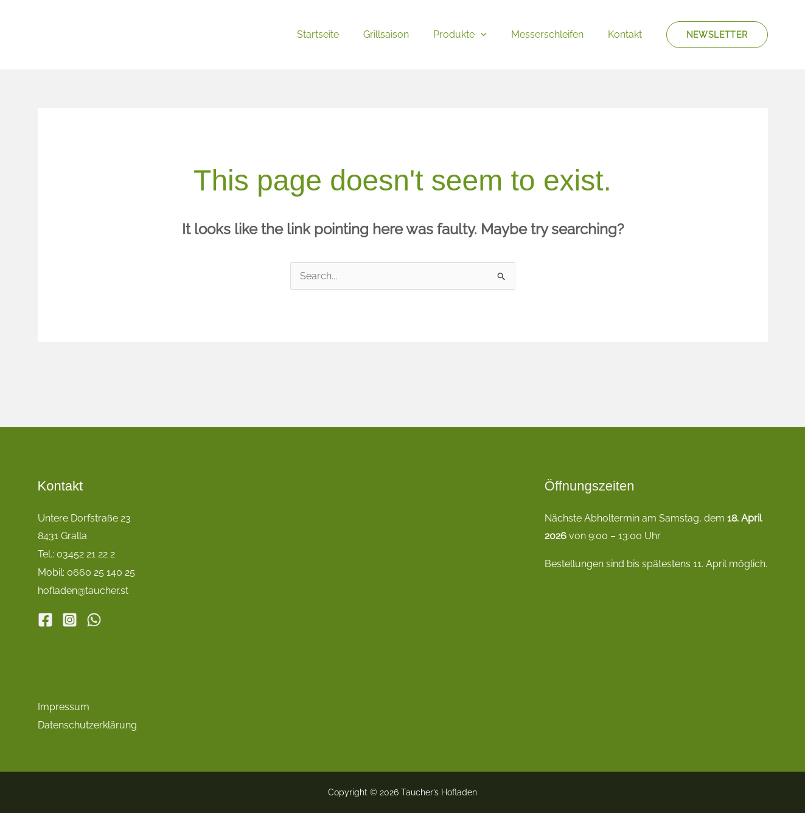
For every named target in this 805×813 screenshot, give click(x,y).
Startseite (340, 34)
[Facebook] (45, 618)
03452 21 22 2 (86, 554)
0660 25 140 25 (101, 572)
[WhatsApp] (94, 618)
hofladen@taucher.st (83, 590)
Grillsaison (403, 34)
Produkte (472, 34)
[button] (493, 34)
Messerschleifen (554, 34)
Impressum (63, 706)
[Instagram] (69, 618)
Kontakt (627, 34)
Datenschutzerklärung (87, 724)
